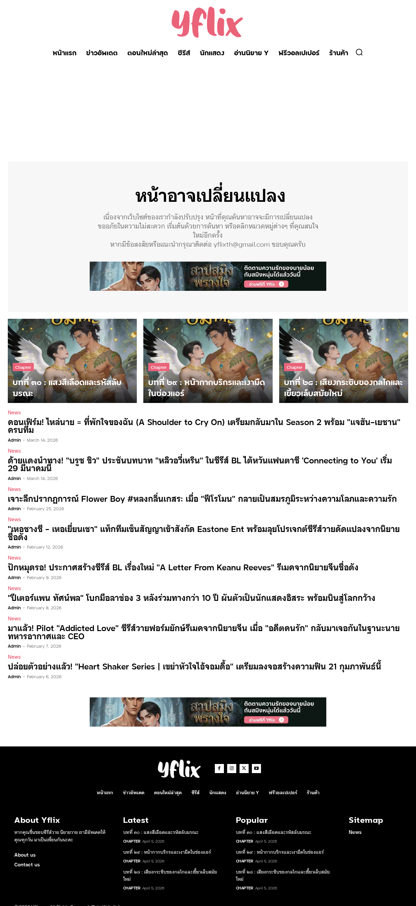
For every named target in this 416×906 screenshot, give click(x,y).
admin (14, 439)
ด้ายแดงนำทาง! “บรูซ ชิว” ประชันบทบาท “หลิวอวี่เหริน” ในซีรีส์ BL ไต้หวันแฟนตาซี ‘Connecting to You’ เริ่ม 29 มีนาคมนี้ (196, 464)
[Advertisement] (208, 109)
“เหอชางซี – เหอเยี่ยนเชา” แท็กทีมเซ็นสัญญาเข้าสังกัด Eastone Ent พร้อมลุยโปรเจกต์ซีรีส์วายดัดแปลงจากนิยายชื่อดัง (204, 528)
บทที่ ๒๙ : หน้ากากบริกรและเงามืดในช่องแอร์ (167, 842)
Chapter (23, 367)
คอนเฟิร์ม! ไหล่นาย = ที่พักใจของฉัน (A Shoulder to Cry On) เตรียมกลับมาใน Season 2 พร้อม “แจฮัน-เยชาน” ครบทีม (203, 426)
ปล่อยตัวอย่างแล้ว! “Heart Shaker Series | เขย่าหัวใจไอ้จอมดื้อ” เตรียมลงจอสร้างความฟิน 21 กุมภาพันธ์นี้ (186, 657)
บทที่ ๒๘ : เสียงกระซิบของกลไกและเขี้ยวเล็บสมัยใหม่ (170, 866)
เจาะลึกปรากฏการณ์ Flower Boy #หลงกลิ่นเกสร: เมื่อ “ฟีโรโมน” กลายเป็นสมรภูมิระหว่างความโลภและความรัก (194, 498)
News (14, 412)
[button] (359, 52)
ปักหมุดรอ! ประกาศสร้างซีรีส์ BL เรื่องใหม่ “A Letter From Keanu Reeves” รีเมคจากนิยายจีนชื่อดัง (175, 558)
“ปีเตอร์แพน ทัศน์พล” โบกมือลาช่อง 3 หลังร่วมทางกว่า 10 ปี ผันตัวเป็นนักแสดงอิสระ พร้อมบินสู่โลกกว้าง (183, 589)
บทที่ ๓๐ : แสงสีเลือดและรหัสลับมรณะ (161, 822)
